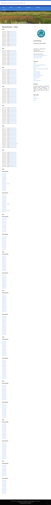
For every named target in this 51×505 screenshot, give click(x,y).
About (11, 7)
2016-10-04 (4, 258)
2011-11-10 (4, 466)
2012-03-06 (4, 435)
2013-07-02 (4, 391)
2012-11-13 (4, 425)
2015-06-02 (4, 302)
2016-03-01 (4, 267)
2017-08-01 (4, 222)
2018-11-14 (4, 174)
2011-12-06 (4, 465)
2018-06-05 (4, 182)
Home (3, 7)
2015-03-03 (4, 306)
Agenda (11, 31)
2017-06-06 (4, 225)
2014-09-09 (4, 343)
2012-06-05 (4, 431)
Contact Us (5, 9)
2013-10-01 (4, 387)
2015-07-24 (4, 322)
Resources (38, 7)
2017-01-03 (4, 231)
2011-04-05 (4, 488)
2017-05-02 (4, 226)
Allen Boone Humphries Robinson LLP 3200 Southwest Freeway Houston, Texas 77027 (40, 56)
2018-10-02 (4, 177)
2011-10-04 (4, 467)
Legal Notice (33, 501)
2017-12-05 (4, 218)
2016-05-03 (4, 265)
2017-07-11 (4, 223)
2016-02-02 (4, 286)
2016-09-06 (4, 259)
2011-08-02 (4, 470)
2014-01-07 (4, 355)
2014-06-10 (4, 370)
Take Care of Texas (36, 76)
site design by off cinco (23, 503)
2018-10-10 (4, 197)
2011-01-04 (4, 493)
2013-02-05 (4, 398)
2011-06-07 (4, 474)
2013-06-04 (4, 411)
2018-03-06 (4, 187)
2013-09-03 (4, 389)
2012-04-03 (4, 434)
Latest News (35, 98)
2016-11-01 (4, 257)
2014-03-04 (4, 375)
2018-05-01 (4, 205)
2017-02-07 (4, 230)
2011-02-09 (4, 490)
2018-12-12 (4, 173)
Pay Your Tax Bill (36, 71)
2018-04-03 (4, 186)
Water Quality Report (37, 80)
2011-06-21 (4, 473)
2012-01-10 (4, 438)
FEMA (34, 67)
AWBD (34, 63)
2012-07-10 (4, 430)
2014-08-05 (4, 366)
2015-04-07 (4, 305)
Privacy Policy (38, 501)
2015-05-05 (4, 303)
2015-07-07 (4, 325)
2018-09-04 (4, 178)
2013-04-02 (4, 395)
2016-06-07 (4, 263)
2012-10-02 (4, 426)
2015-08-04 (4, 321)
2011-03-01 (4, 489)
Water (34, 100)
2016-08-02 (4, 261)
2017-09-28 (4, 221)
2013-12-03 (4, 385)
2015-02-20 (4, 307)
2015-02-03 (4, 310)
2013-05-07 (4, 394)
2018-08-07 (4, 179)
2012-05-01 (4, 433)
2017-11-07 (4, 219)
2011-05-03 (4, 475)
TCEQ (34, 79)
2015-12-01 (4, 294)
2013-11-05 (4, 386)
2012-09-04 (4, 427)
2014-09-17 (4, 362)
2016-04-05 (4, 266)
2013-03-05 (4, 396)
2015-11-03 (4, 296)
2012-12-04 (4, 442)
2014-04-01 (4, 351)
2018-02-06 (4, 188)
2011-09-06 (4, 469)
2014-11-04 (4, 341)
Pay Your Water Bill (36, 72)
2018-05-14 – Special (6, 183)
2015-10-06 (4, 297)
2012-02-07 (4, 436)
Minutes (15, 31)
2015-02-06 (4, 331)
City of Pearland (36, 66)
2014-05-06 (4, 350)
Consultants (28, 7)
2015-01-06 (4, 311)
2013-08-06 (4, 390)
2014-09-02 (4, 345)
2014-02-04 (4, 354)
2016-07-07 (4, 262)
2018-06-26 (4, 181)
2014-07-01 (4, 347)
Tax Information (36, 77)
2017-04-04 (4, 227)
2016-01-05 (4, 270)
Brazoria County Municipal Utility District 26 (13, 3)
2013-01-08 (4, 399)
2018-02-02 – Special (6, 210)
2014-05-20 (4, 349)
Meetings (19, 7)
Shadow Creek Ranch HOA (38, 75)
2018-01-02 (4, 190)
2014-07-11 (4, 346)
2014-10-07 (4, 342)
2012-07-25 (4, 449)
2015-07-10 (4, 301)
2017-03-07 (4, 246)
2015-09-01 (4, 298)
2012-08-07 (4, 429)
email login (29, 503)
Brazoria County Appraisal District (39, 64)
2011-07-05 (4, 471)
